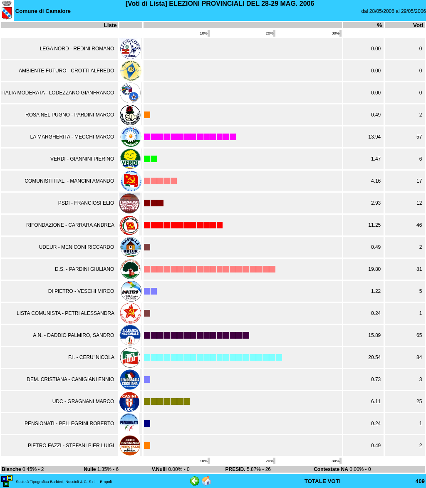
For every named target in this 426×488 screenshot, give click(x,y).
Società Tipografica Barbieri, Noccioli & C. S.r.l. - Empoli (64, 482)
